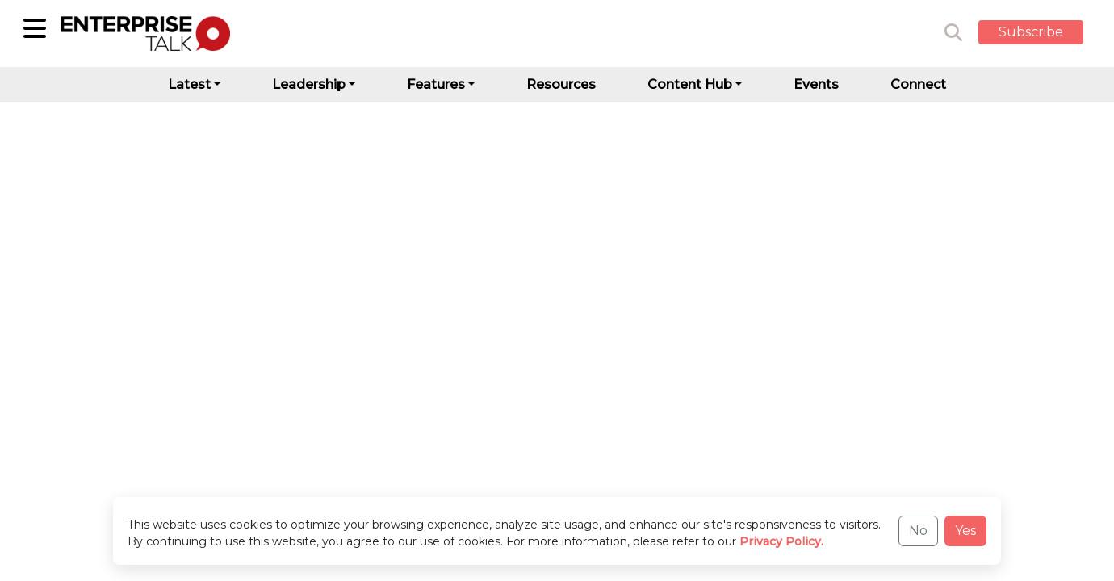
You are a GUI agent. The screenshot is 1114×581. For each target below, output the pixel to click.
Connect (918, 84)
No (918, 530)
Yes (965, 530)
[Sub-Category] (35, 28)
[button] (1043, 33)
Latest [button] (189, 84)
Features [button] (436, 84)
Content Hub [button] (689, 84)
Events (816, 84)
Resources (561, 84)
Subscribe (1031, 32)
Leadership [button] (309, 84)
